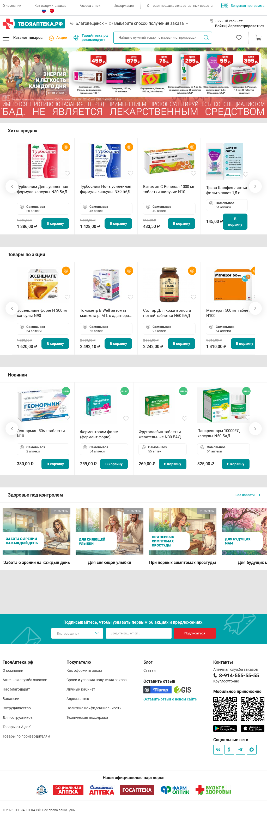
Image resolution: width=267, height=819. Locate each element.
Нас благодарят (16, 689)
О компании (12, 6)
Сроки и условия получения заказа (96, 680)
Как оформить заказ (50, 6)
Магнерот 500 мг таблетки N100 (230, 313)
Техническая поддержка (87, 717)
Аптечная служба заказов (25, 680)
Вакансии (11, 699)
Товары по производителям (26, 736)
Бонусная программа (242, 5)
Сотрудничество (17, 708)
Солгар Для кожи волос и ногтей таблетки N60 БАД (167, 313)
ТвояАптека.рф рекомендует (91, 37)
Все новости (247, 495)
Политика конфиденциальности (94, 708)
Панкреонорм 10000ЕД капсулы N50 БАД (218, 433)
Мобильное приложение (237, 691)
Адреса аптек (90, 6)
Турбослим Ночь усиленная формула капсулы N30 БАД (105, 189)
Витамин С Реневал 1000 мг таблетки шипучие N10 (169, 189)
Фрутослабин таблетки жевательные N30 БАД (160, 434)
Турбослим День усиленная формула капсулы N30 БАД (42, 189)
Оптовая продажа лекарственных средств (180, 6)
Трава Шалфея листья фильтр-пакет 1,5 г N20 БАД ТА (226, 190)
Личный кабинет (80, 689)
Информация (124, 6)
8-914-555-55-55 (239, 675)
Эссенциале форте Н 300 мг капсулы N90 (42, 313)
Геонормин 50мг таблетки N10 (41, 433)
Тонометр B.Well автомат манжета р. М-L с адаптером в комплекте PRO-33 (106, 313)
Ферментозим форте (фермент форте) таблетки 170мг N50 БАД (102, 434)
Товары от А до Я (17, 727)
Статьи (149, 670)
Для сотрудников (18, 717)
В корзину (55, 223)
